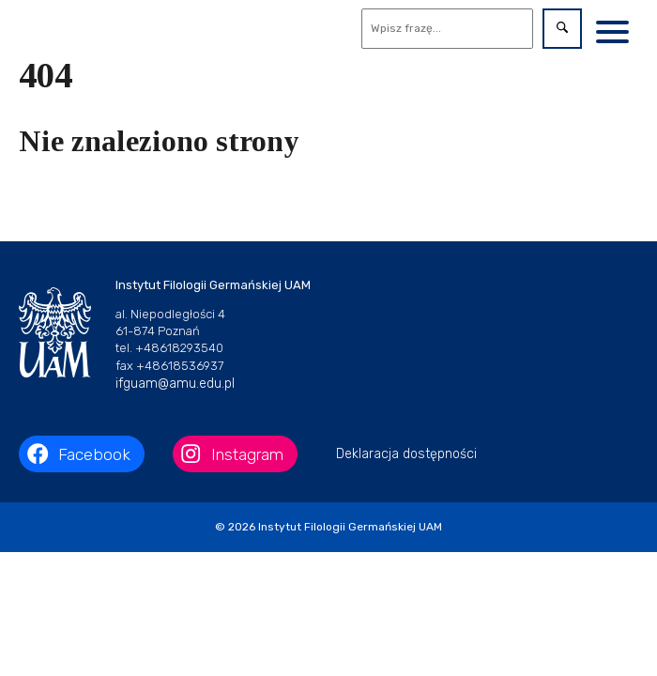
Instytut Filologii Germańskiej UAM (350, 526)
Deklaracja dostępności (406, 454)
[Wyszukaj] (447, 28)
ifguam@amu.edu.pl (175, 384)
